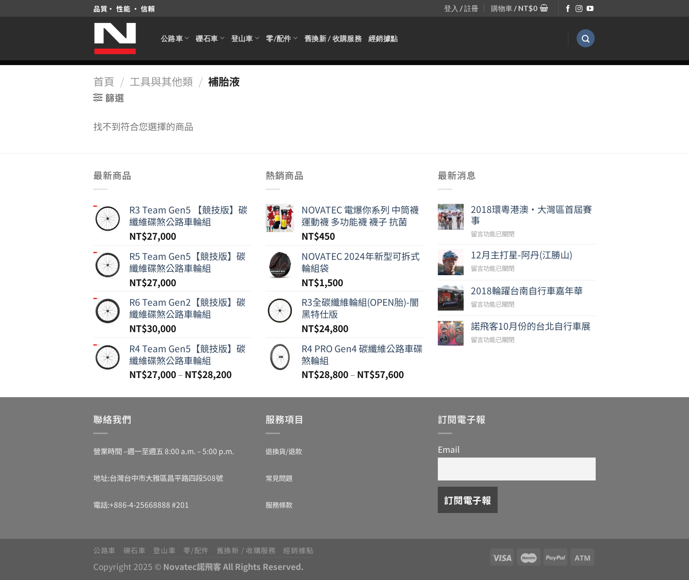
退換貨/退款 (284, 451)
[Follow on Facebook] (568, 9)
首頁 (103, 81)
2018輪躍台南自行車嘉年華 (527, 290)
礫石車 (210, 38)
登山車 (245, 38)
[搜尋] (586, 38)
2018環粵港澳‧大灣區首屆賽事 (531, 215)
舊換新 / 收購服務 (333, 38)
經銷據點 (383, 38)
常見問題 (279, 478)
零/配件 (282, 38)
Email (449, 449)
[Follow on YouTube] (590, 9)
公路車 (175, 38)
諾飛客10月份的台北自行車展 (530, 326)
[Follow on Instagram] (579, 9)
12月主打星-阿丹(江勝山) (521, 254)
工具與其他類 (161, 81)
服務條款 (279, 505)
